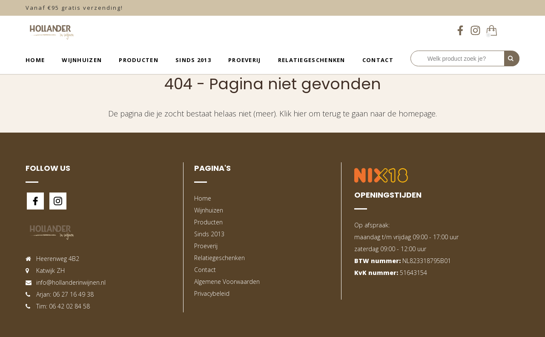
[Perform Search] (511, 58)
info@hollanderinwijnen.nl (71, 282)
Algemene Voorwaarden (227, 282)
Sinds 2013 (193, 60)
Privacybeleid (211, 293)
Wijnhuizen (82, 60)
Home (35, 60)
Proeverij (244, 60)
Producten (138, 60)
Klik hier (293, 113)
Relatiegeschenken (311, 60)
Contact (377, 60)
